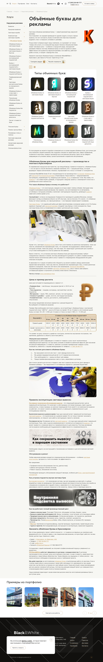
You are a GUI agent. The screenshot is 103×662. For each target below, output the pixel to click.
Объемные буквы (41, 11)
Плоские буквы (13, 117)
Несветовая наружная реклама (15, 134)
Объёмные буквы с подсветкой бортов (15, 71)
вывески (87, 423)
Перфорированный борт (17, 75)
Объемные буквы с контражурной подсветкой (15, 58)
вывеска (32, 179)
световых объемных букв (61, 268)
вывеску (89, 192)
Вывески (11, 26)
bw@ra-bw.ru (75, 4)
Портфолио (21, 3)
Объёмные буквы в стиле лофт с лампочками (17, 86)
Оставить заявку (89, 3)
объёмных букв (90, 174)
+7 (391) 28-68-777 (75, 2)
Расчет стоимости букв (16, 112)
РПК (30, 552)
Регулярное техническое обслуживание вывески (45, 403)
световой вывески (35, 416)
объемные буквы (49, 245)
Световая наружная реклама (14, 129)
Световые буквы (34, 204)
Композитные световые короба (16, 37)
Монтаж (33, 524)
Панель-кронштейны (15, 120)
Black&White (36, 552)
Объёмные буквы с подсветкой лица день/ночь (16, 107)
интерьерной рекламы (47, 175)
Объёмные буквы (34, 188)
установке (81, 174)
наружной (35, 175)
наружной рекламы (51, 206)
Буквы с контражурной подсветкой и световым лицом (17, 65)
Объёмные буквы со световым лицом (15, 45)
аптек (68, 177)
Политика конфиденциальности (20, 657)
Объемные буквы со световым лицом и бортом (15, 51)
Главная (9, 11)
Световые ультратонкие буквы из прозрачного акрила (17, 80)
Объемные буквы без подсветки (16, 101)
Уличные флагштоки (14, 138)
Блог (27, 3)
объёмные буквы (60, 561)
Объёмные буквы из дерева (15, 96)
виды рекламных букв (47, 274)
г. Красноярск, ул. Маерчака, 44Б (46, 539)
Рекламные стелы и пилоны (14, 124)
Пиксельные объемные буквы (16, 91)
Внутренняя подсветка (36, 481)
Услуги (14, 3)
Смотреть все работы (53, 613)
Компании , (77, 266)
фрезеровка (49, 520)
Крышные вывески (14, 29)
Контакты (34, 3)
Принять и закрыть (18, 647)
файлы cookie (27, 641)
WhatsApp (40, 545)
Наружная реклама (27, 11)
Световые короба (14, 32)
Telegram (47, 545)
